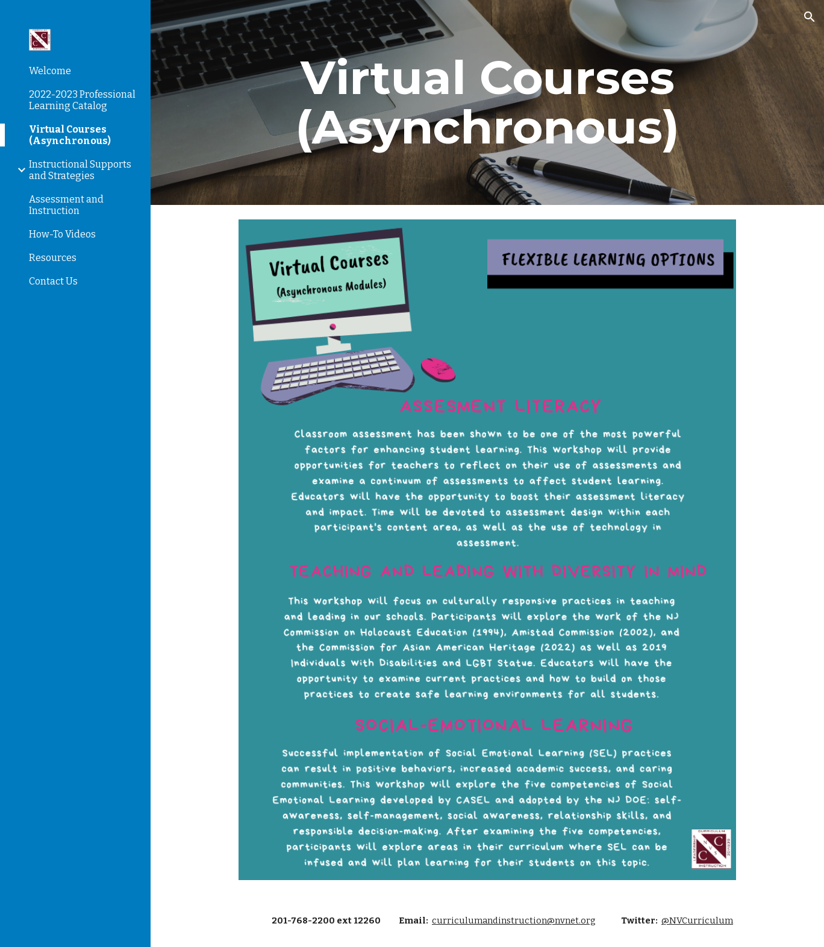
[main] (487, 102)
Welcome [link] (50, 71)
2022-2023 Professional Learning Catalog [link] (82, 100)
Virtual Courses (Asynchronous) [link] (70, 135)
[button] (809, 16)
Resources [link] (52, 257)
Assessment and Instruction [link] (66, 204)
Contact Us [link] (53, 281)
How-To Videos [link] (62, 234)
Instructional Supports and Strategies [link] (80, 170)
